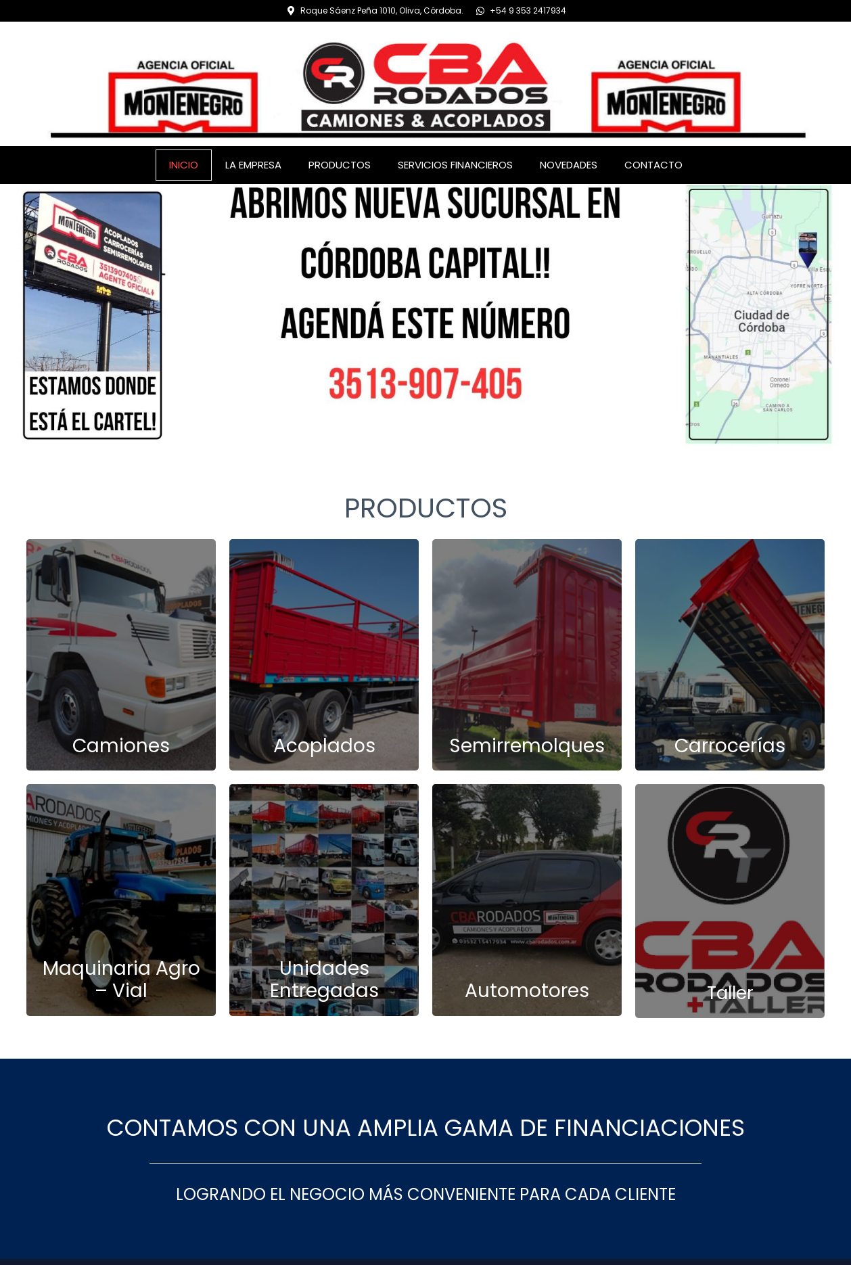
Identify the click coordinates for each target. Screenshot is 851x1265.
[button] (14, 316)
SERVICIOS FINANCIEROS (455, 165)
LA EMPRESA (253, 165)
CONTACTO (653, 165)
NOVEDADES (568, 165)
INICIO (183, 165)
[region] (425, 317)
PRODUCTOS (339, 165)
